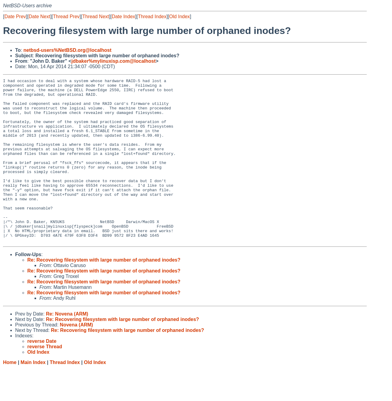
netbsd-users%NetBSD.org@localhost (67, 50)
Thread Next (95, 16)
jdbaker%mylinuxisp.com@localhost (113, 61)
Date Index (123, 16)
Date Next (39, 16)
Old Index (179, 16)
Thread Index (152, 16)
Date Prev (15, 16)
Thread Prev (66, 16)
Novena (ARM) (76, 357)
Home (9, 395)
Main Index (33, 395)
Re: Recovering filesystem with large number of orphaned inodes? (103, 292)
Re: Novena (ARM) (67, 346)
